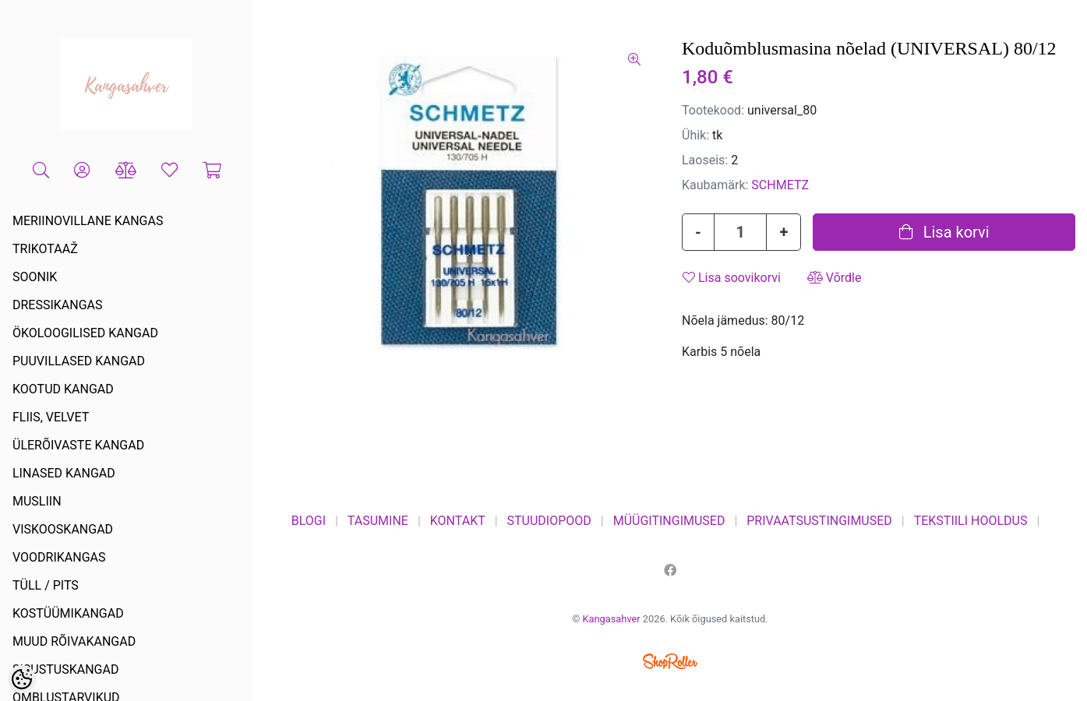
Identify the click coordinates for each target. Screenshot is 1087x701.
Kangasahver (612, 619)
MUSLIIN (37, 501)
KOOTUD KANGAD (63, 389)
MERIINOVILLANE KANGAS (87, 220)
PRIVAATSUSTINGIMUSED (819, 520)
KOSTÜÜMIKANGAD (68, 613)
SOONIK (34, 276)
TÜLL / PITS (45, 585)
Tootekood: (713, 110)
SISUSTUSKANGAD (65, 669)
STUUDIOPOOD (549, 520)
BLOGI (308, 520)
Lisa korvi (944, 232)
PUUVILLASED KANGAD (78, 361)
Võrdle (834, 277)
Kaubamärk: (715, 185)
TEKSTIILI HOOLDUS (971, 520)
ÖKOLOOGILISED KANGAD (85, 333)
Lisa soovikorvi (732, 277)
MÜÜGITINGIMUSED (669, 520)
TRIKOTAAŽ (45, 248)
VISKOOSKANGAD (62, 529)
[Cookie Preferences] (22, 679)
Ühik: (695, 135)
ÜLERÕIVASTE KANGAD (78, 445)
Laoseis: (705, 160)
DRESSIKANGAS (57, 305)
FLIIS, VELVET (50, 417)
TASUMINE (378, 520)
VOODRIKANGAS (59, 557)
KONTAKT (457, 520)
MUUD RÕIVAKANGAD (74, 641)
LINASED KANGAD (63, 473)
